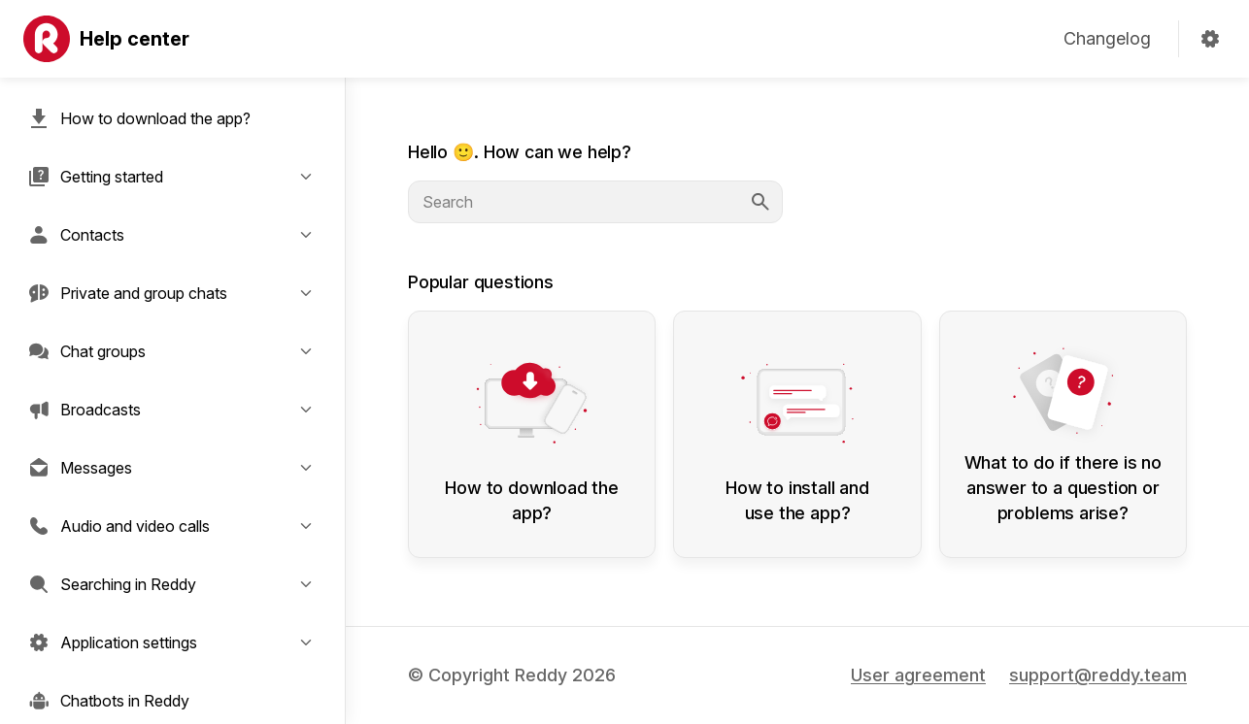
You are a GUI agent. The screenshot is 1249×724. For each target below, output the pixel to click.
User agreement (918, 675)
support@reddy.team (1098, 675)
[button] (172, 176)
